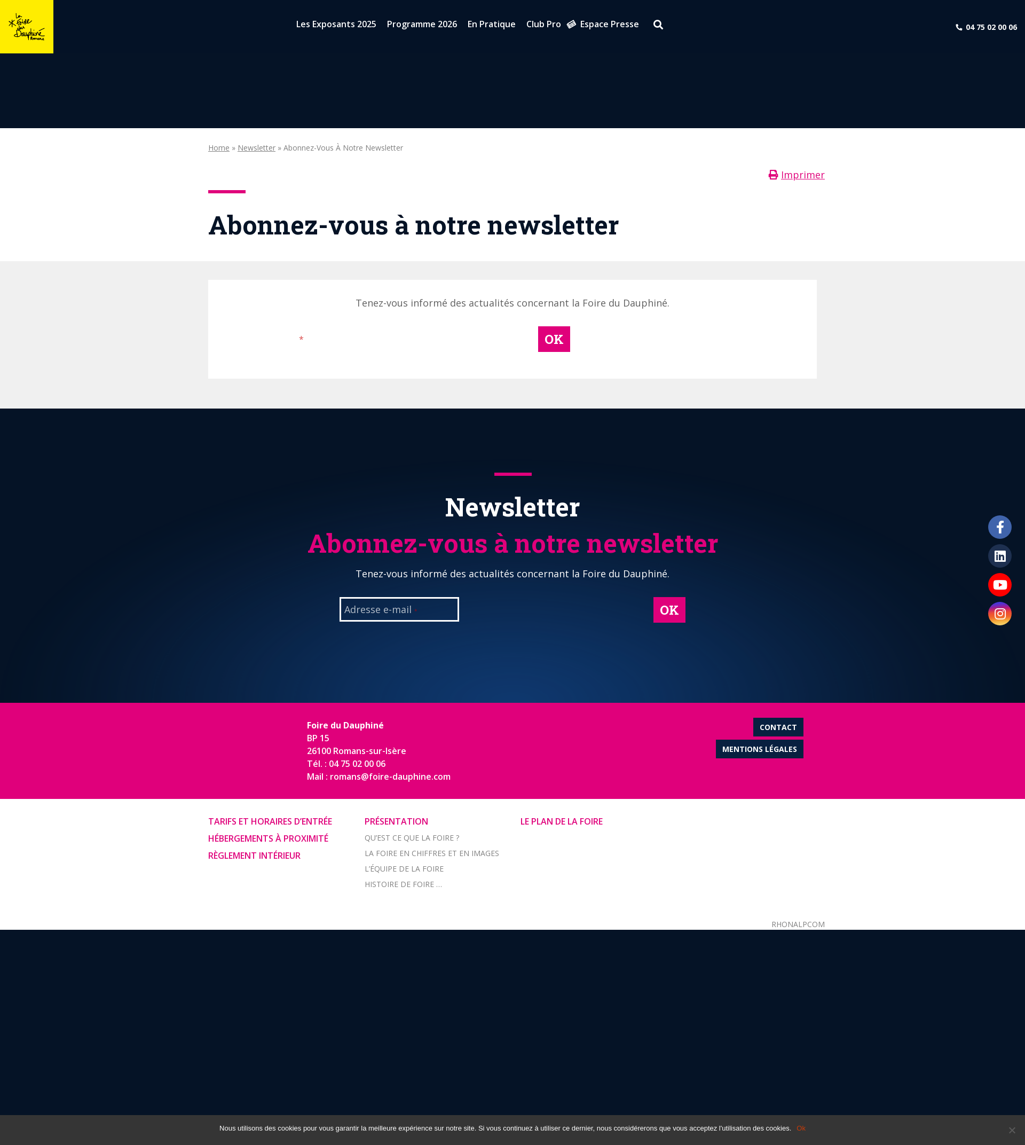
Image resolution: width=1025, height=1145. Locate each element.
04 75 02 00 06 (991, 27)
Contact (778, 727)
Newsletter (256, 148)
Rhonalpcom (798, 924)
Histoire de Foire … (403, 884)
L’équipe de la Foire (404, 869)
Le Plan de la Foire (562, 821)
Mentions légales (759, 749)
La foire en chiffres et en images (432, 853)
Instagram (1000, 613)
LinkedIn (1000, 556)
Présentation (396, 821)
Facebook (1000, 527)
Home (219, 148)
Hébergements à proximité (268, 838)
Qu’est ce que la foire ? (412, 838)
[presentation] (441, 347)
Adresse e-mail (266, 339)
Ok (801, 1128)
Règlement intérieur (254, 855)
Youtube (1000, 585)
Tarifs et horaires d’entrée (270, 821)
